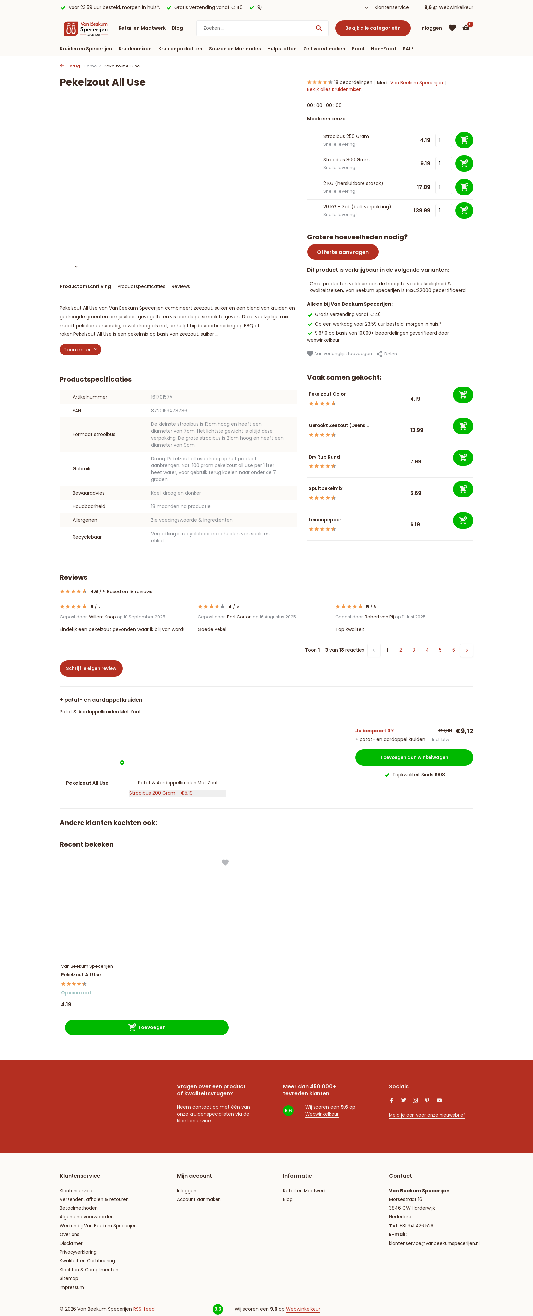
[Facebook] (391, 1095)
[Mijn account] (431, 28)
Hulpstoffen (282, 48)
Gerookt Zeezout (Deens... (347, 425)
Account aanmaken (200, 1193)
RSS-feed (144, 1303)
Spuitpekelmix (331, 488)
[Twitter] (403, 1095)
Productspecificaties (141, 286)
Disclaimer (72, 1237)
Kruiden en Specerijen (86, 48)
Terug (70, 66)
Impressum (73, 1281)
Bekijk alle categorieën (373, 28)
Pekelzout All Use (87, 967)
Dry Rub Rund (330, 457)
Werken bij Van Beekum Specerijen (99, 1219)
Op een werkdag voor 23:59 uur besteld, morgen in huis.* (376, 324)
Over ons (70, 1228)
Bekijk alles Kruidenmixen (335, 89)
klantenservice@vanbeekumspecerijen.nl (436, 1237)
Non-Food (383, 48)
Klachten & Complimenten (91, 1263)
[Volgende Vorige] (466, 650)
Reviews (181, 286)
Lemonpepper (331, 520)
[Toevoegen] (463, 395)
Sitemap (69, 1272)
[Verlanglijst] (452, 28)
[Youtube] (439, 1095)
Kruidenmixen (135, 48)
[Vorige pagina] (374, 650)
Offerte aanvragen (343, 253)
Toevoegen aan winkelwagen (414, 756)
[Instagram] (415, 1095)
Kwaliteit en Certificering (88, 1255)
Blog (177, 28)
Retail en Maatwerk (142, 28)
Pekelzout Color (333, 394)
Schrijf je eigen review (96, 668)
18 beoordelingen (341, 82)
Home (93, 66)
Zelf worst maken (324, 48)
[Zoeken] (262, 28)
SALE (408, 48)
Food (358, 48)
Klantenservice (392, 7)
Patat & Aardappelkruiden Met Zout (100, 711)
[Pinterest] (427, 1095)
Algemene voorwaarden (87, 1211)
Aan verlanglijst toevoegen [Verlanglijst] (339, 354)
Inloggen (187, 1184)
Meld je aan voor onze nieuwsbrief (428, 1109)
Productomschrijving (85, 286)
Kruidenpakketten (180, 48)
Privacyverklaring (79, 1246)
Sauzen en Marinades (235, 48)
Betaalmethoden (79, 1202)
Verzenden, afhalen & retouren (95, 1193)
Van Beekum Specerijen (420, 82)
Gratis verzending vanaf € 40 (345, 314)
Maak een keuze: (327, 119)
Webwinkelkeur (456, 7)
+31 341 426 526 (417, 1219)
